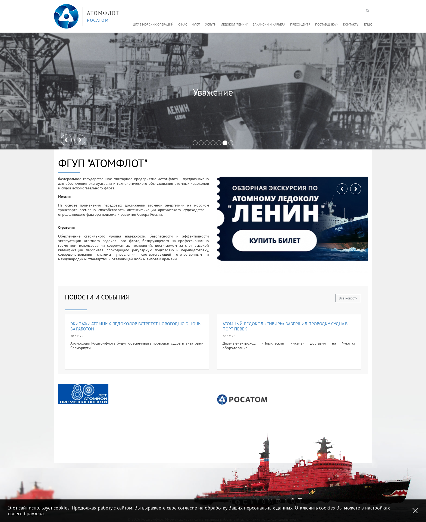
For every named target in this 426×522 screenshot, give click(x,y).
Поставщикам (326, 24)
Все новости (348, 298)
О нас (182, 24)
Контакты (351, 24)
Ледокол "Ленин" (234, 24)
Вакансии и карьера (269, 24)
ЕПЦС (368, 24)
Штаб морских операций (153, 24)
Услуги (210, 24)
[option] (83, 394)
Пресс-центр (300, 24)
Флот (196, 24)
